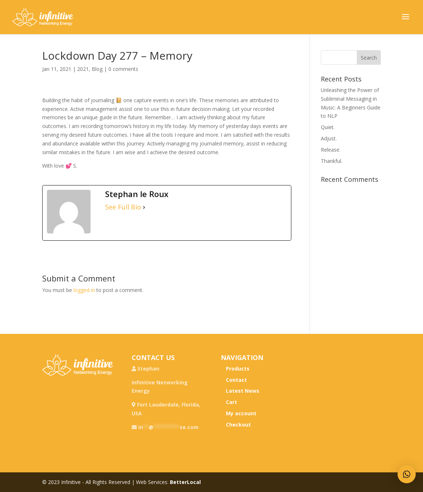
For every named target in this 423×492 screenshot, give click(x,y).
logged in (84, 290)
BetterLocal (185, 482)
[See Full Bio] (144, 207)
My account (241, 413)
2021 (83, 68)
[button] (407, 474)
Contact (236, 379)
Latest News (242, 390)
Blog (97, 68)
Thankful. (331, 160)
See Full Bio (123, 207)
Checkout (238, 424)
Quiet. (328, 127)
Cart (231, 402)
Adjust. (329, 138)
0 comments (123, 68)
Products (238, 368)
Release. (330, 149)
